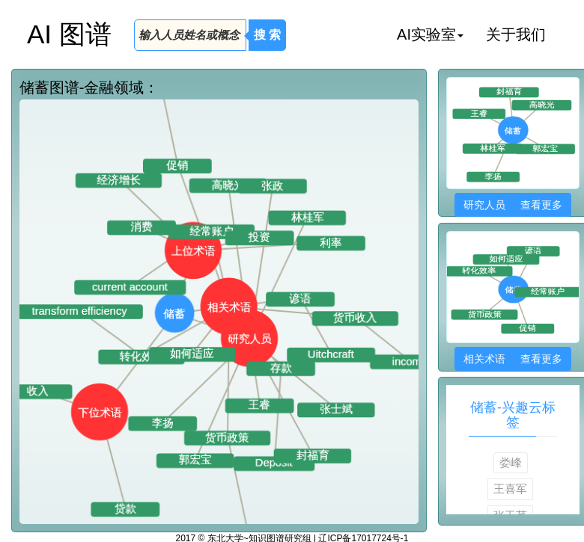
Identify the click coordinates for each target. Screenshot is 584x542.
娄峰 (510, 462)
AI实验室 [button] (430, 34)
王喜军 (510, 488)
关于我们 (516, 34)
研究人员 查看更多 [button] (512, 205)
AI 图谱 (69, 34)
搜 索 (267, 34)
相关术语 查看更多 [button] (512, 359)
